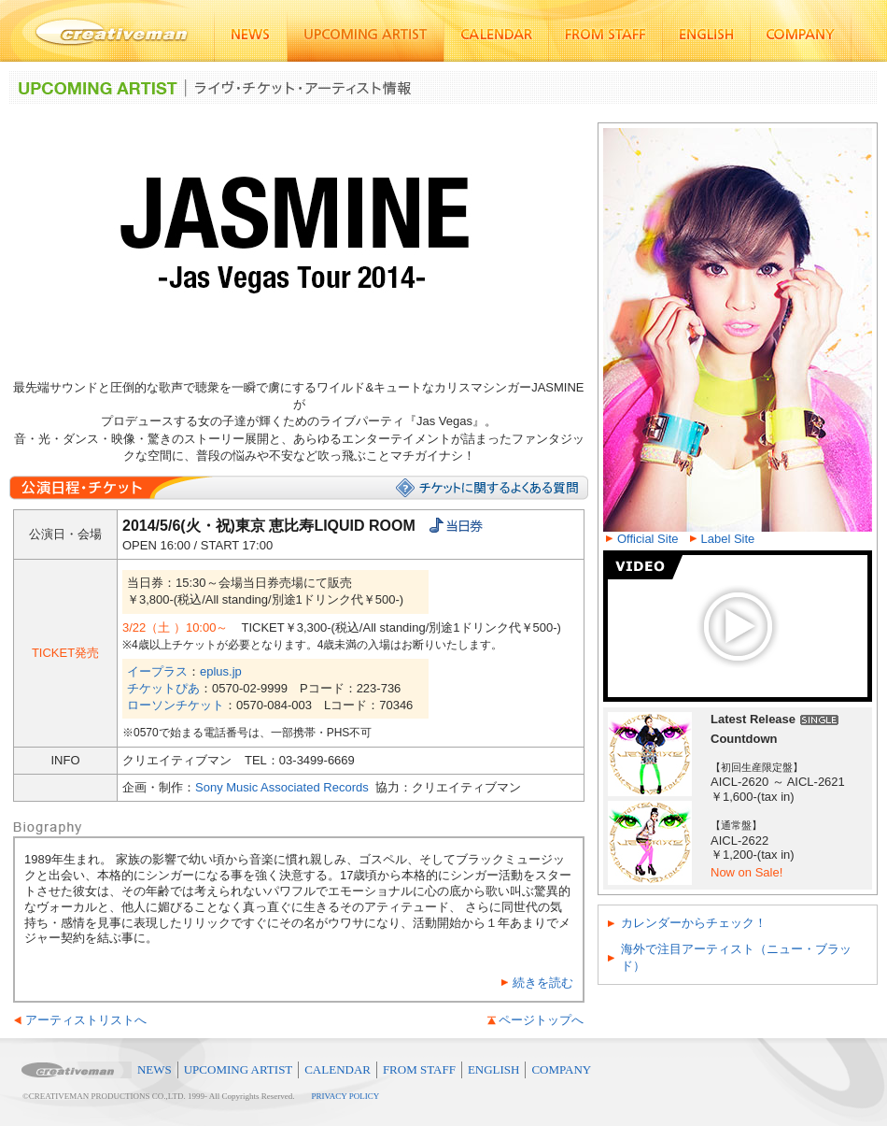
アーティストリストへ (86, 1020)
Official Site (648, 539)
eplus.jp (221, 671)
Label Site (728, 539)
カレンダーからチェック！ (694, 923)
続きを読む (543, 983)
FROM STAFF (419, 1069)
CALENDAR (337, 1069)
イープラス (157, 671)
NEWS (154, 1069)
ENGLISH (494, 1069)
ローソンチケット (175, 705)
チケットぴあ (163, 688)
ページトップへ (541, 1020)
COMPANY (561, 1069)
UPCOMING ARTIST (238, 1069)
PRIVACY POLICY (346, 1096)
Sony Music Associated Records (282, 787)
